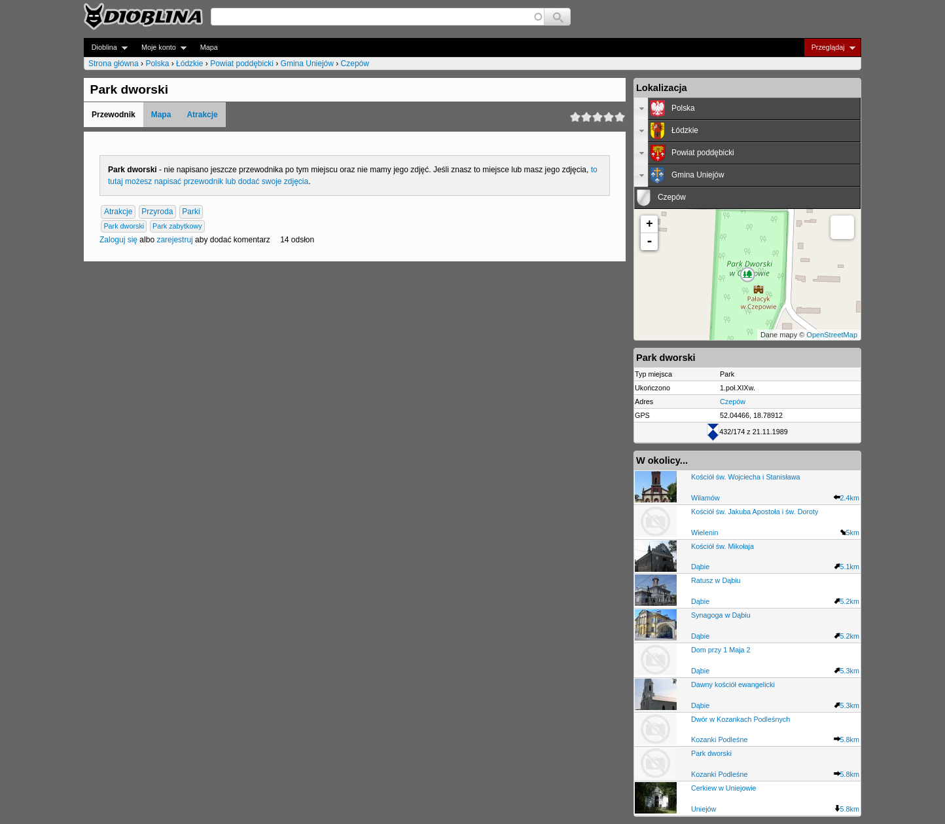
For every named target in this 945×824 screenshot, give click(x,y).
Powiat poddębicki (242, 63)
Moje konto (160, 47)
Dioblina (106, 47)
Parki (191, 211)
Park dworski (123, 226)
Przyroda (157, 211)
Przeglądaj (829, 47)
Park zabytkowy (177, 226)
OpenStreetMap (831, 335)
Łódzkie (189, 63)
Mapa (209, 47)
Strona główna (113, 63)
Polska (157, 63)
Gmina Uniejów (307, 63)
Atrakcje (202, 114)
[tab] (747, 109)
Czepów (355, 63)
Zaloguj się (118, 239)
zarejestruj (174, 239)
